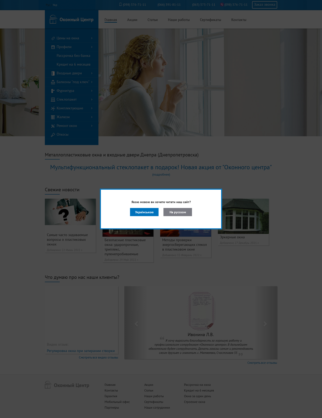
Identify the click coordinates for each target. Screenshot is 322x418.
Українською (144, 212)
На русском (178, 212)
